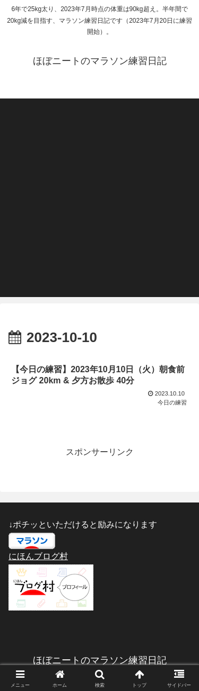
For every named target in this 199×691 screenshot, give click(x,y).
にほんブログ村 (38, 556)
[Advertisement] (99, 197)
